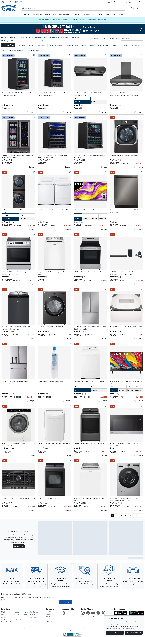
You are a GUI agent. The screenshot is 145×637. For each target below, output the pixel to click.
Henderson (17, 615)
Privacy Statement (85, 628)
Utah (3, 612)
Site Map (72, 630)
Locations (5, 609)
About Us (48, 621)
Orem (3, 620)
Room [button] (115, 45)
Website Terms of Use (68, 628)
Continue (66, 602)
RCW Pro (48, 612)
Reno (15, 617)
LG (10, 41)
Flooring (76, 14)
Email (3, 599)
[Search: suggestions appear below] (73, 8)
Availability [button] (124, 45)
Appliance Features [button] (55, 45)
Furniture (25, 14)
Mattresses (64, 14)
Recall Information (56, 628)
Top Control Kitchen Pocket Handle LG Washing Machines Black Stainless (46, 37)
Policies (77, 628)
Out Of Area (7, 2)
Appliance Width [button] (103, 45)
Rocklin (32, 615)
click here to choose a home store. (94, 20)
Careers (48, 614)
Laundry (24, 41)
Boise (25, 615)
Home (49, 628)
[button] (8, 45)
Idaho (25, 612)
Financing (48, 617)
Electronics (50, 14)
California (34, 612)
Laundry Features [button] (88, 45)
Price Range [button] (41, 45)
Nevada (17, 612)
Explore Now (18, 546)
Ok (115, 633)
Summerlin (17, 620)
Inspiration (88, 14)
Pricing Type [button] (136, 45)
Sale (121, 14)
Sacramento (34, 617)
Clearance (110, 14)
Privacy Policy (130, 628)
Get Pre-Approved (115, 2)
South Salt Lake (6, 622)
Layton (3, 617)
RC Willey (4, 41)
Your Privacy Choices (133, 633)
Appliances (37, 14)
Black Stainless (47, 41)
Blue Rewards (50, 619)
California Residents (96, 628)
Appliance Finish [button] (72, 45)
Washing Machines (34, 41)
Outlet (100, 14)
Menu (139, 2)
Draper (3, 615)
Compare (32, 112)
